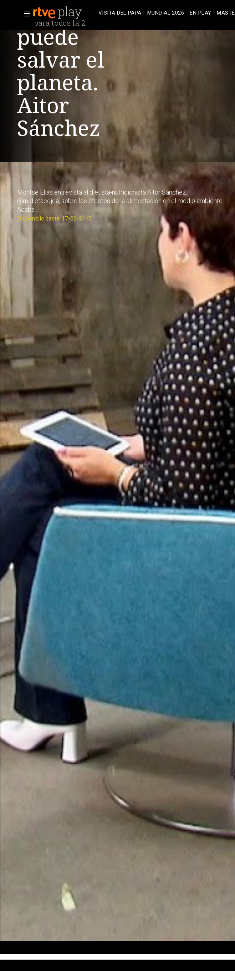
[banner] (64, 13)
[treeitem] (120, 13)
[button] (25, 13)
